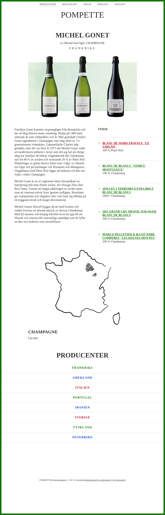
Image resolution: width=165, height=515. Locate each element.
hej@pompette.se (93, 480)
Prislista (103, 4)
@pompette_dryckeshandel (113, 480)
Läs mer (33, 338)
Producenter (48, 4)
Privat (87, 4)
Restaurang (69, 4)
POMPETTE (82, 14)
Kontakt (120, 4)
